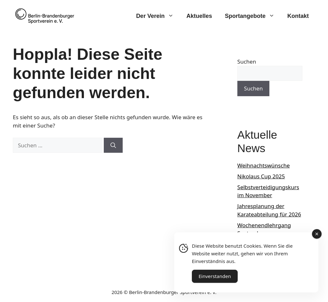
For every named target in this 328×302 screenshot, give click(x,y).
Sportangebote (253, 16)
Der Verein (158, 16)
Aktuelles (199, 16)
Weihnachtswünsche (263, 165)
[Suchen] (113, 145)
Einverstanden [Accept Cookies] (215, 276)
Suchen (246, 61)
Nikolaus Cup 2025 (261, 176)
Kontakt (298, 16)
